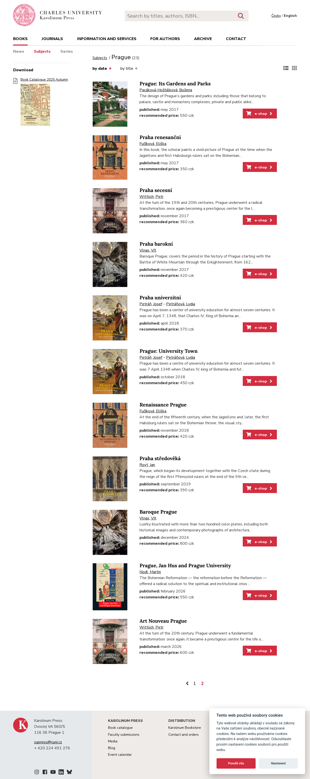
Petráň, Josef (150, 304)
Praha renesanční (160, 137)
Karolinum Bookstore (184, 727)
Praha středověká (159, 458)
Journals (52, 39)
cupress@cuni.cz (48, 742)
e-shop (259, 113)
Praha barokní (156, 244)
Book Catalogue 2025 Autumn (44, 103)
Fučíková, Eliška (152, 143)
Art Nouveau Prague (163, 621)
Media (112, 741)
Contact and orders (183, 734)
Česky (276, 15)
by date (101, 68)
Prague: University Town (168, 351)
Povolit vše (236, 763)
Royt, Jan (147, 465)
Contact (236, 39)
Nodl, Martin (150, 572)
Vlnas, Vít (147, 250)
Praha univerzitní (160, 298)
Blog (111, 748)
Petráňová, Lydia (180, 304)
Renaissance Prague (162, 405)
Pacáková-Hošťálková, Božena (165, 90)
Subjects (42, 51)
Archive (203, 39)
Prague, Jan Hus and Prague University (185, 566)
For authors (165, 39)
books (20, 39)
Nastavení (278, 763)
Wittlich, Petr (151, 196)
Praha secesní (155, 190)
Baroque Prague (158, 512)
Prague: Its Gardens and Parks (175, 84)
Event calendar (120, 754)
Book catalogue (120, 727)
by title (128, 68)
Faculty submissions (123, 734)
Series (66, 51)
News (18, 51)
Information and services (106, 39)
